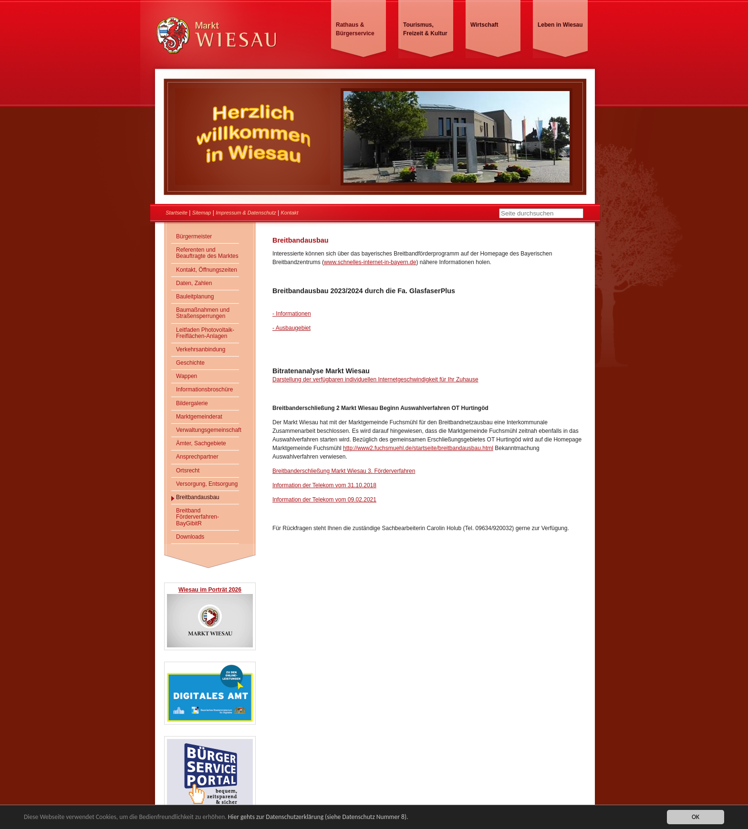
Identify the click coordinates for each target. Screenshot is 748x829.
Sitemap (201, 212)
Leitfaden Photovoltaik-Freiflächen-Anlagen (205, 333)
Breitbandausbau (197, 497)
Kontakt (290, 212)
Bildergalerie (192, 403)
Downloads (190, 536)
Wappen (186, 376)
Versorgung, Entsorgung (207, 484)
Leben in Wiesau (560, 24)
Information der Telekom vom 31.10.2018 (324, 485)
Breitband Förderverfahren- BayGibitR (197, 516)
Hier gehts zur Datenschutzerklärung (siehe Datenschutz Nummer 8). (318, 817)
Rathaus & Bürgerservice (355, 29)
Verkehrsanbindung (200, 349)
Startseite (176, 212)
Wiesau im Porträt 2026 (209, 589)
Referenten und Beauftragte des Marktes (207, 252)
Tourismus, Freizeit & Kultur (425, 29)
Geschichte (190, 362)
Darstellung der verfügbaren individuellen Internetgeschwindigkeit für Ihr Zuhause (375, 379)
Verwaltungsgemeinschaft (207, 430)
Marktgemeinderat (199, 416)
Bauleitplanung (195, 296)
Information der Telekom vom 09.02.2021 (324, 499)
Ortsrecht (187, 470)
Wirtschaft (484, 24)
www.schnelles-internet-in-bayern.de (370, 262)
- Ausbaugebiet (291, 328)
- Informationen (291, 313)
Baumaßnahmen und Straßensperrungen (202, 313)
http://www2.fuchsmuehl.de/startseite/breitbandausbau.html (418, 448)
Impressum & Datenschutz (246, 212)
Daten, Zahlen (194, 283)
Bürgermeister (194, 236)
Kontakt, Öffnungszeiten (206, 269)
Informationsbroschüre (204, 389)
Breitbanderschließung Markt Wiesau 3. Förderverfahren (343, 471)
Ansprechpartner (197, 456)
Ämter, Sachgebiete (201, 443)
